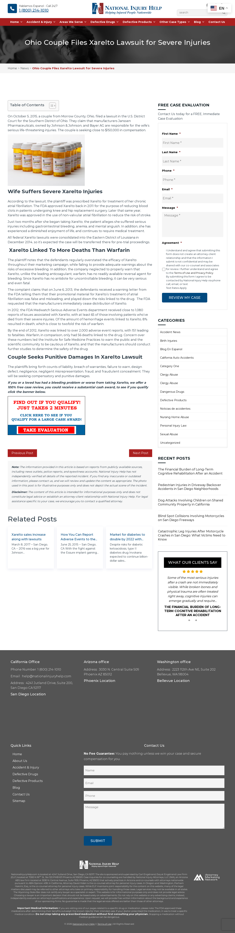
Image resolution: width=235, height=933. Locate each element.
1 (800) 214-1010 (34, 10)
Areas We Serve (73, 22)
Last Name (171, 152)
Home (16, 22)
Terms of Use (104, 923)
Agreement (172, 243)
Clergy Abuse (169, 374)
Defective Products (139, 22)
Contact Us (216, 22)
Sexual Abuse (169, 434)
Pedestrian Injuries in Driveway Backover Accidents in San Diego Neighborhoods (189, 487)
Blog (199, 22)
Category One (169, 366)
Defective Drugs (105, 22)
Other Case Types (174, 22)
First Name (171, 133)
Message (170, 208)
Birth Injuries (168, 340)
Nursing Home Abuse (174, 417)
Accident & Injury (41, 22)
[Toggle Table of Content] (50, 105)
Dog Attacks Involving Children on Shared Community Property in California (190, 502)
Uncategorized (170, 442)
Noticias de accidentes (175, 408)
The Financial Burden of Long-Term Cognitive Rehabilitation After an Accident (190, 471)
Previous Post (22, 453)
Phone (168, 170)
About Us (20, 761)
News (24, 68)
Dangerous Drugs (172, 391)
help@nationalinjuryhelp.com (46, 676)
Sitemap (19, 801)
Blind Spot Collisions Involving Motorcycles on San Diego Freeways (191, 518)
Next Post (140, 453)
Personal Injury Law (173, 425)
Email (167, 189)
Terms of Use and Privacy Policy (193, 272)
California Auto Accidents (177, 357)
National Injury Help (84, 923)
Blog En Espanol (171, 349)
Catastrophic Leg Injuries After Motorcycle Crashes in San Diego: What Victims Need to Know (191, 535)
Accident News (170, 332)
